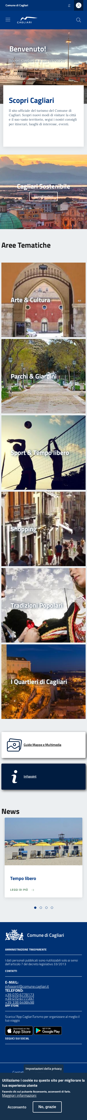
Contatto (19, 1072)
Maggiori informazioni (19, 1100)
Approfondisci (43, 196)
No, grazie (47, 1111)
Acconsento (17, 1111)
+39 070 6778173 (19, 994)
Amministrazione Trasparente (26, 949)
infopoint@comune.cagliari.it (27, 986)
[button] (35, 907)
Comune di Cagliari (17, 5)
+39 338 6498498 (19, 1002)
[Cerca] (78, 20)
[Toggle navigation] (8, 19)
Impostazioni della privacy (44, 1072)
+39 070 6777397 (19, 998)
